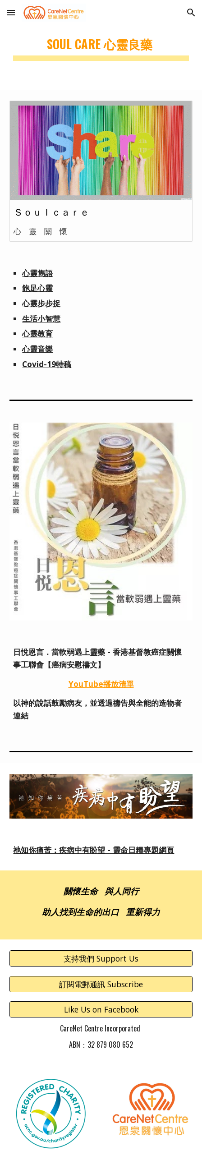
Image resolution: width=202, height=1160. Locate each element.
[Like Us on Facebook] (101, 1009)
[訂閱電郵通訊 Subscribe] (101, 984)
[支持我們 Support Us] (101, 958)
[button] (11, 12)
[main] (100, 44)
